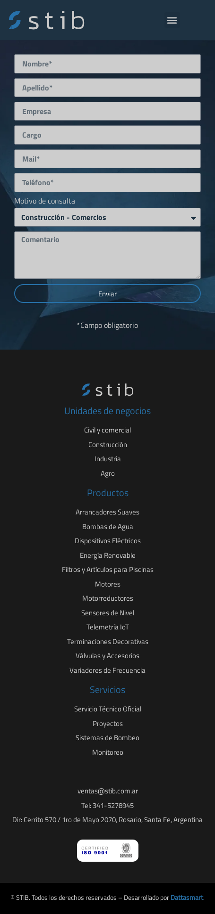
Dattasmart (187, 897)
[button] (172, 20)
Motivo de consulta (44, 201)
